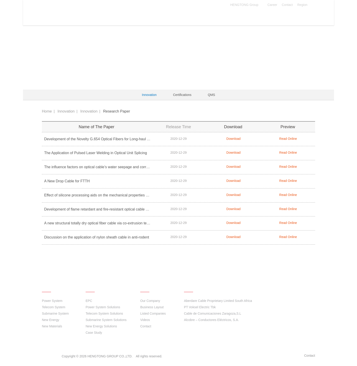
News (242, 15)
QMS (211, 95)
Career (272, 5)
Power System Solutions (103, 307)
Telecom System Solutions (104, 313)
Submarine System (55, 313)
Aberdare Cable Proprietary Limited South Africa (218, 301)
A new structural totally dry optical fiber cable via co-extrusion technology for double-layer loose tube (124, 223)
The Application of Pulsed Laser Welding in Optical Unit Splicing (95, 153)
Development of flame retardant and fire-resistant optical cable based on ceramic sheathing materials (125, 209)
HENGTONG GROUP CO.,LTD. (68, 14)
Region (305, 5)
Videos (145, 320)
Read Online (288, 138)
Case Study (94, 332)
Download (233, 138)
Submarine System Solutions (106, 320)
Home (47, 111)
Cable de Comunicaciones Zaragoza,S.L (212, 313)
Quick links (196, 285)
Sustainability (213, 15)
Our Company (150, 301)
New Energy (50, 320)
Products (121, 15)
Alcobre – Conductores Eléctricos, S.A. (211, 320)
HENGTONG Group (246, 5)
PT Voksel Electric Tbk (200, 307)
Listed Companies (153, 313)
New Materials (52, 326)
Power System (52, 301)
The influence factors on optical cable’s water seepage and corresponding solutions (111, 167)
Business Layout (152, 307)
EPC (89, 301)
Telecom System (53, 307)
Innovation (179, 15)
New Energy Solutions (101, 326)
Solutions (149, 15)
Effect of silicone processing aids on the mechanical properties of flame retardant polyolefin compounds (127, 195)
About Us (268, 15)
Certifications (182, 95)
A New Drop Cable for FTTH (67, 181)
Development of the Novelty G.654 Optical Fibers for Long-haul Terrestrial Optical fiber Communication (126, 139)
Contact (287, 5)
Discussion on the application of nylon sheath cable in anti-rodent (96, 237)
